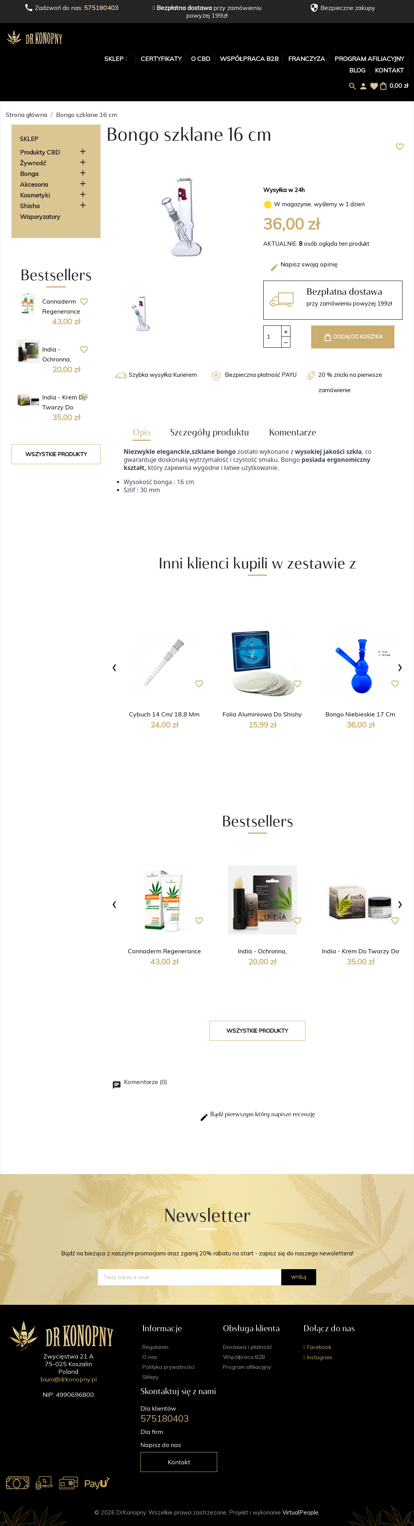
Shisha (30, 206)
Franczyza (306, 58)
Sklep (114, 58)
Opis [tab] (141, 432)
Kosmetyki (35, 195)
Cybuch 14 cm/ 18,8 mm (164, 715)
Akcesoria (34, 184)
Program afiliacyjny (369, 58)
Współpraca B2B (249, 58)
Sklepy (150, 1376)
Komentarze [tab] (292, 432)
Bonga (29, 173)
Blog (357, 70)
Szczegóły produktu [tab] (209, 432)
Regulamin (155, 1347)
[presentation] (114, 665)
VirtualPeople (300, 1512)
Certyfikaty (161, 58)
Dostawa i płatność (247, 1347)
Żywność (33, 163)
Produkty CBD (40, 152)
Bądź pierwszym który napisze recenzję (257, 1116)
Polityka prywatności (168, 1366)
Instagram (318, 1357)
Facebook (318, 1347)
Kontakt (389, 70)
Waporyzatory (40, 216)
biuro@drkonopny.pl (68, 1379)
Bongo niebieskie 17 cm (360, 715)
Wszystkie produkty (56, 454)
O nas (149, 1357)
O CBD (200, 58)
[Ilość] (272, 336)
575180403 (101, 7)
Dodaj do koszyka (353, 337)
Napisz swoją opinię (304, 266)
